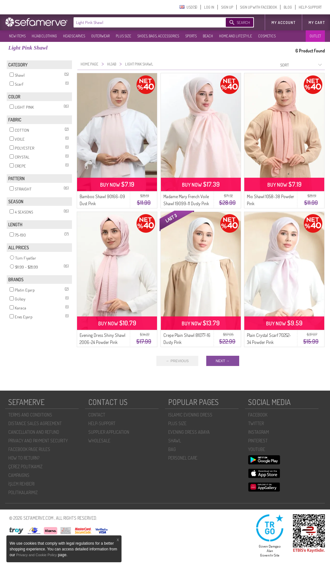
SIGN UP (227, 7)
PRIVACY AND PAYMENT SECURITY (38, 440)
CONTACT (96, 414)
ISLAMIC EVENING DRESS (190, 414)
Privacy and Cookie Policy (37, 555)
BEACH (208, 36)
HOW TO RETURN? (23, 458)
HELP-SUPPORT (310, 7)
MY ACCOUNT (283, 22)
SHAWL (174, 440)
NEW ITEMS (17, 36)
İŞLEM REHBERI (21, 483)
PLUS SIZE (123, 36)
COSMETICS (267, 36)
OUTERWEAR (100, 36)
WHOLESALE (99, 440)
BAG (172, 449)
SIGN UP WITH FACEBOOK (258, 7)
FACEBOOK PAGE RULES (29, 449)
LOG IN (209, 7)
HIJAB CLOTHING (44, 36)
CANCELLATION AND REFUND (33, 432)
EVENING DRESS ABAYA (189, 432)
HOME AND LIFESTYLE (235, 36)
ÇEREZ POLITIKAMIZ (25, 466)
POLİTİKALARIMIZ (23, 492)
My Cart (317, 22)
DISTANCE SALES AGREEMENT (35, 423)
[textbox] (143, 22)
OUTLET (315, 36)
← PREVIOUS (177, 361)
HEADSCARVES (74, 36)
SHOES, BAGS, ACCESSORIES (158, 36)
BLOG (288, 7)
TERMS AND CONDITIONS (30, 414)
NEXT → (223, 361)
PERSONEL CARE (182, 458)
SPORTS (191, 36)
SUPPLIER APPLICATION (108, 432)
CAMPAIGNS (18, 475)
